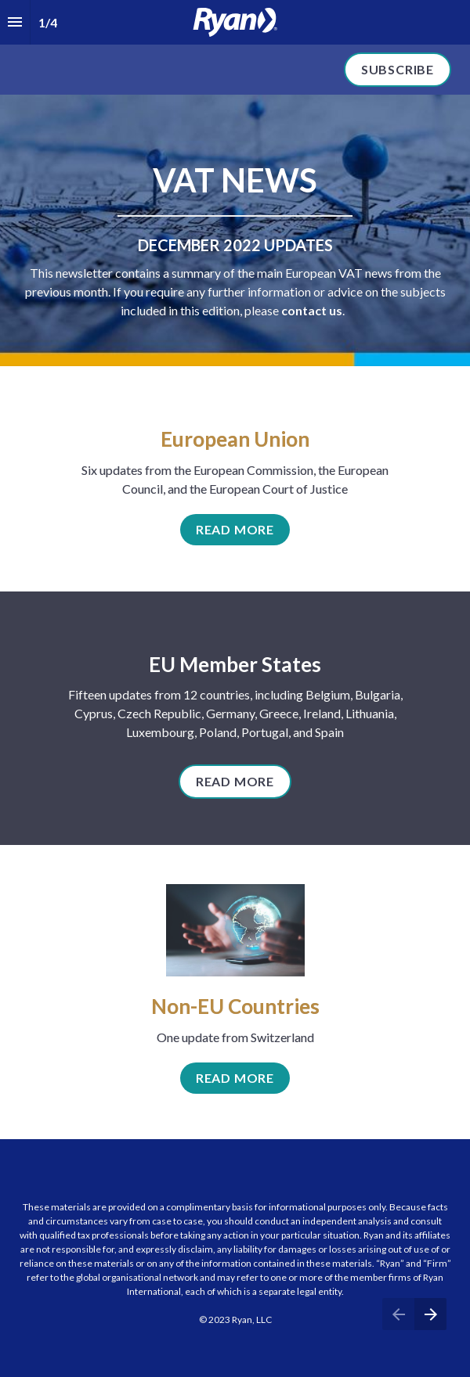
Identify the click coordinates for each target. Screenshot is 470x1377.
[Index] (15, 22)
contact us (311, 310)
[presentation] (235, 47)
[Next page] (430, 1314)
